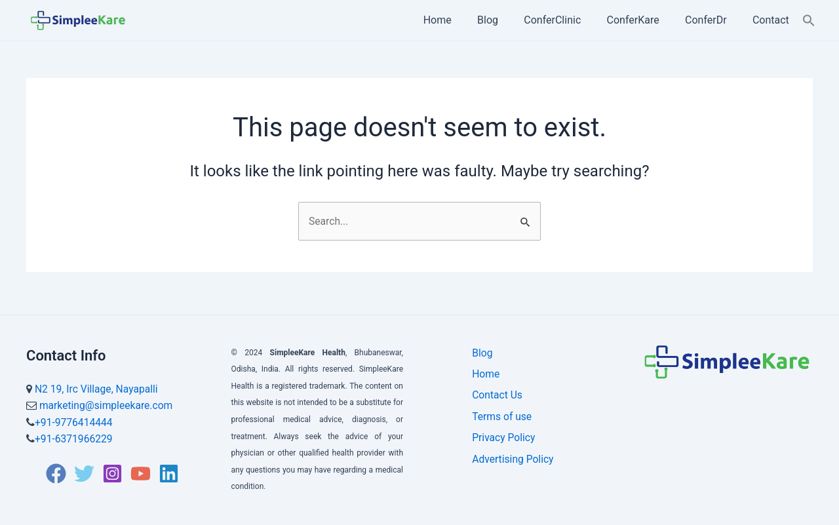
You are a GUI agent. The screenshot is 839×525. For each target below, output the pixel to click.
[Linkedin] (169, 473)
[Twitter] (84, 473)
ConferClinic (569, 20)
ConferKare (645, 20)
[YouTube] (140, 473)
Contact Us (494, 399)
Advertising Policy (510, 469)
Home (464, 20)
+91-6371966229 (74, 439)
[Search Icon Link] (808, 20)
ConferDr (713, 20)
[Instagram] (112, 473)
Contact (773, 20)
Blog (509, 20)
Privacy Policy (501, 446)
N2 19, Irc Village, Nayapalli (98, 389)
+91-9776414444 (74, 422)
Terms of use (499, 422)
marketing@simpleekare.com (106, 405)
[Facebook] (56, 473)
